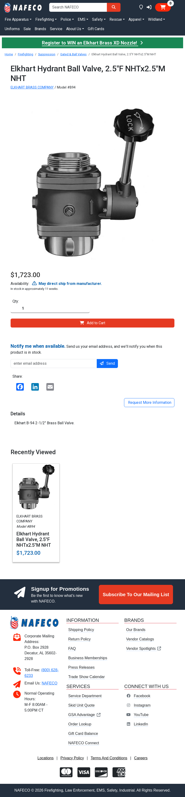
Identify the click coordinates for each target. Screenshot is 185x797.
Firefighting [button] (44, 19)
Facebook (142, 696)
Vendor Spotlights (143, 649)
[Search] (114, 7)
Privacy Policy (72, 758)
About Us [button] (73, 29)
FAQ (72, 649)
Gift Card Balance (83, 734)
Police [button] (65, 19)
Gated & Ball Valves (73, 54)
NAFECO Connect (83, 743)
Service (56, 29)
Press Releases (81, 667)
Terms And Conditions (109, 758)
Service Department (84, 696)
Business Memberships (87, 658)
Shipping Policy (81, 630)
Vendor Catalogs (140, 639)
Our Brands (135, 630)
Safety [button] (97, 19)
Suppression (46, 54)
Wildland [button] (155, 19)
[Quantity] (50, 308)
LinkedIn (141, 724)
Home (9, 54)
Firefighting (25, 54)
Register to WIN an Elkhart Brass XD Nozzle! (92, 43)
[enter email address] (54, 363)
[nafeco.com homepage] (23, 7)
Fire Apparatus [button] (17, 19)
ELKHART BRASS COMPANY (32, 87)
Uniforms (12, 29)
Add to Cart (92, 323)
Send (107, 363)
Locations (45, 758)
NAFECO (49, 683)
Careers (141, 758)
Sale (27, 29)
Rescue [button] (115, 19)
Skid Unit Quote (81, 705)
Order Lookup (79, 724)
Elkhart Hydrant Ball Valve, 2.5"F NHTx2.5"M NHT (33, 539)
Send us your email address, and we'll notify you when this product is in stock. (86, 349)
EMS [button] (81, 19)
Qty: (15, 301)
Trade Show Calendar (86, 677)
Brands (40, 29)
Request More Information (149, 402)
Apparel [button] (135, 19)
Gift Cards (96, 29)
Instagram (142, 705)
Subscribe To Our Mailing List (136, 594)
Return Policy (79, 639)
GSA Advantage (84, 715)
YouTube (141, 715)
